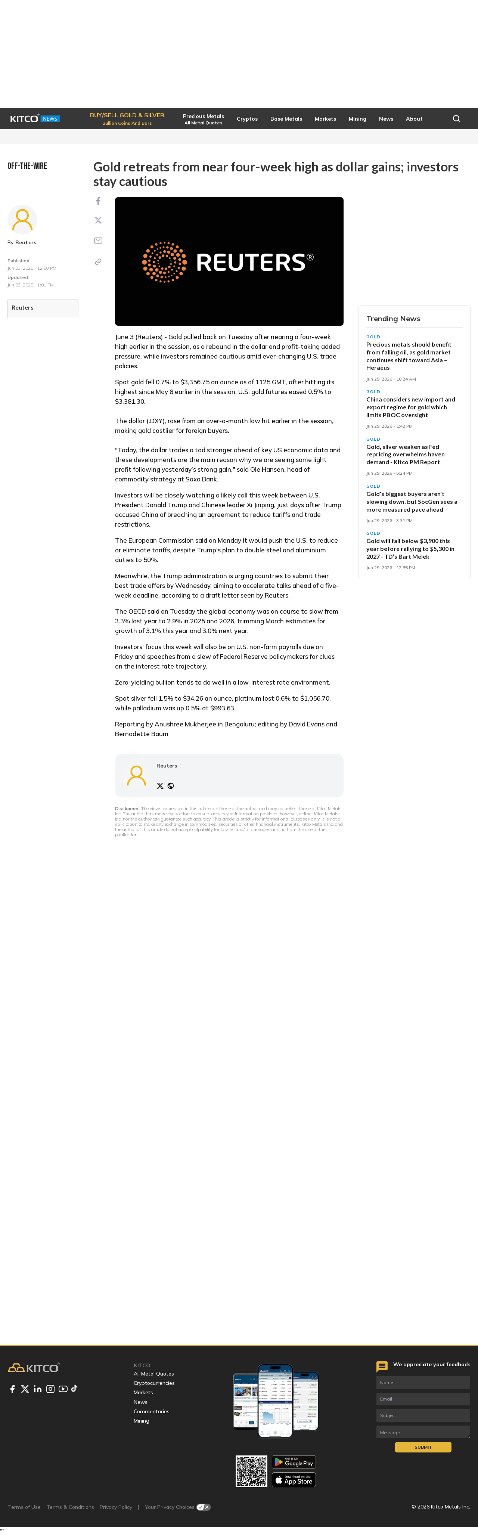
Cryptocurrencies (154, 1383)
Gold (373, 336)
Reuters (26, 242)
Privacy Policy (116, 1507)
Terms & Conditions (70, 1507)
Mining (141, 1420)
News (141, 1402)
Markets (143, 1392)
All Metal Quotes (154, 1373)
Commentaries (152, 1411)
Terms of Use (24, 1507)
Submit (423, 1447)
